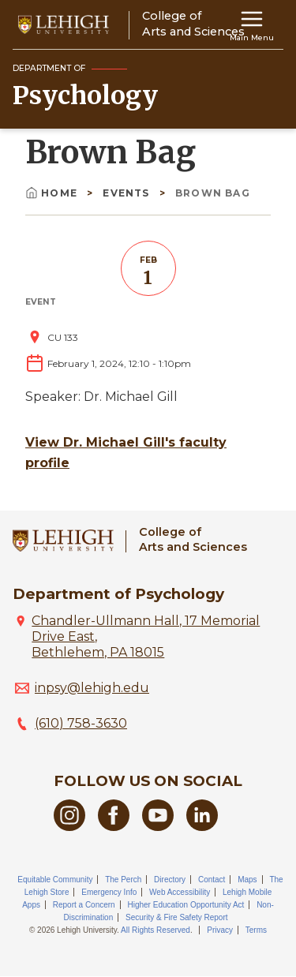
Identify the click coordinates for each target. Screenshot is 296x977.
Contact (211, 879)
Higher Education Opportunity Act (185, 904)
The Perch (123, 879)
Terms (256, 930)
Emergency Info (109, 892)
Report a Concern (84, 904)
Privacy (220, 930)
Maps (247, 879)
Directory (169, 879)
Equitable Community (54, 879)
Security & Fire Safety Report (177, 917)
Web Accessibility (179, 892)
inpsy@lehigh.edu (92, 687)
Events (127, 193)
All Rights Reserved (155, 930)
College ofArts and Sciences (193, 539)
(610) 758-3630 (81, 723)
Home (53, 193)
